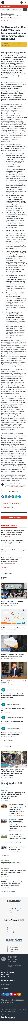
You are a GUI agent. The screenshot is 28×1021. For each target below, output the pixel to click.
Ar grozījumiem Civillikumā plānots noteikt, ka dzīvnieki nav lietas (18, 847)
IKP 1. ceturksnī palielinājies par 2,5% (12, 721)
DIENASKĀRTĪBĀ (5, 6)
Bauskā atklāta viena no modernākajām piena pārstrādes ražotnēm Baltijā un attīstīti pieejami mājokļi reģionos (12, 532)
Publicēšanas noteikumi (17, 486)
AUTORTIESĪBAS (5, 976)
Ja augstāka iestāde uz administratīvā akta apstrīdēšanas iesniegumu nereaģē (13, 872)
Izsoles (11, 930)
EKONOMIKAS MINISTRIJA (9, 525)
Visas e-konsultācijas (9, 891)
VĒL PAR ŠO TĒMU (6, 573)
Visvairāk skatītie (14, 910)
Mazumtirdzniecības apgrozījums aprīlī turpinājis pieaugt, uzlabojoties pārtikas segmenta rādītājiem (12, 542)
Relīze (8, 17)
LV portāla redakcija (8, 980)
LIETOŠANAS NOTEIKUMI (7, 972)
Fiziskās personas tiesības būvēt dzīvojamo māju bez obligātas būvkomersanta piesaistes (12, 883)
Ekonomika (16, 17)
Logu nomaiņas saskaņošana (10, 863)
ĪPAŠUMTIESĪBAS (5, 579)
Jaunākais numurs (15, 947)
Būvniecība (7, 887)
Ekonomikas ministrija (7, 13)
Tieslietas (19, 830)
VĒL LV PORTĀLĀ (6, 746)
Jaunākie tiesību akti (15, 908)
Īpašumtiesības (15, 503)
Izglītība (6, 800)
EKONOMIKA (4, 577)
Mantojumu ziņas (14, 932)
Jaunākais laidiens (15, 928)
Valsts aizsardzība (9, 777)
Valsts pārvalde (20, 815)
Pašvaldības (7, 536)
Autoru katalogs (14, 949)
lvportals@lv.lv (9, 983)
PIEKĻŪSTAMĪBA (5, 974)
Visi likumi (13, 912)
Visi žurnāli (13, 951)
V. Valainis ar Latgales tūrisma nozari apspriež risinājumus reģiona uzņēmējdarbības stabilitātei (11, 559)
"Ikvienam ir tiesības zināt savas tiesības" (12, 1001)
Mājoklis (7, 787)
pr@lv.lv (12, 984)
